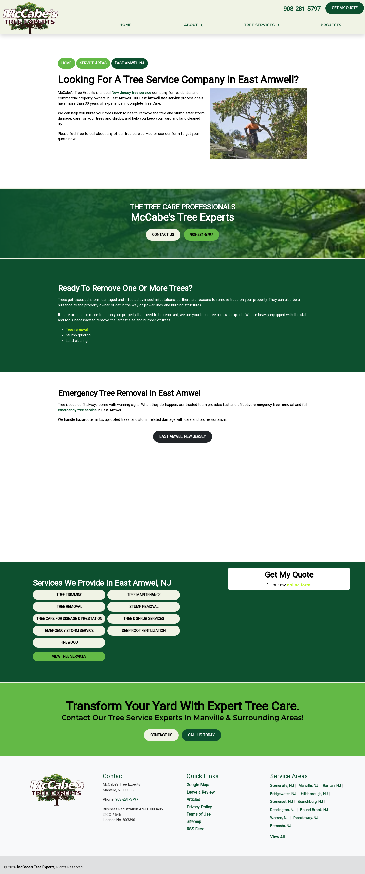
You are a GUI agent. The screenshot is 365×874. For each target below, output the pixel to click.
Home (66, 63)
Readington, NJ (282, 810)
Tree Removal (69, 628)
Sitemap (194, 821)
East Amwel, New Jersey (182, 436)
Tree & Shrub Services (143, 640)
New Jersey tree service (131, 93)
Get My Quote (345, 8)
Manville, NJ (308, 786)
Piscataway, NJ (305, 818)
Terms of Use (199, 814)
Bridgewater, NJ (283, 794)
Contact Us (179, 224)
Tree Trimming (69, 617)
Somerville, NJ (282, 786)
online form (299, 585)
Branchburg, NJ (310, 802)
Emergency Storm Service (69, 652)
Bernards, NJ (280, 826)
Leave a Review (201, 792)
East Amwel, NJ (129, 63)
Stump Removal (143, 628)
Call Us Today (201, 735)
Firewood (69, 664)
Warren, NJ (279, 818)
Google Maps (198, 784)
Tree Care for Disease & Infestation (69, 640)
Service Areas (93, 63)
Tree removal (99, 330)
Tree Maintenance (144, 617)
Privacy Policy (199, 807)
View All (277, 837)
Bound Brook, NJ (314, 810)
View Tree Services (69, 678)
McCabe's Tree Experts (35, 867)
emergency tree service (77, 410)
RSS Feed (195, 829)
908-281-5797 (301, 8)
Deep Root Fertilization (144, 652)
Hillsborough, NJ (314, 794)
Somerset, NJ (281, 802)
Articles (193, 799)
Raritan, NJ (332, 786)
